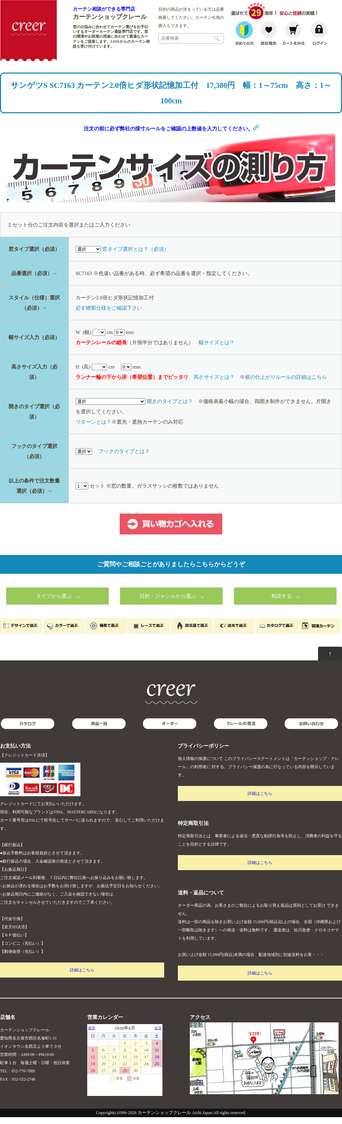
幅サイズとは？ (217, 349)
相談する (281, 603)
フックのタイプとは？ (124, 458)
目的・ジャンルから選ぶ (168, 603)
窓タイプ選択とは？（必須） (135, 256)
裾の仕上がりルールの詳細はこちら (286, 384)
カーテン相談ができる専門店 (104, 9)
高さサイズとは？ (214, 384)
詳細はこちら (82, 976)
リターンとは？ (93, 428)
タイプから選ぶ (54, 603)
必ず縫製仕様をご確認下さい (109, 315)
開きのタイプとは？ (170, 408)
